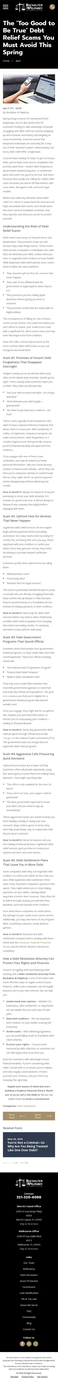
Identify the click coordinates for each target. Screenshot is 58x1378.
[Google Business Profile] (35, 1343)
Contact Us (29, 1329)
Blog (29, 1323)
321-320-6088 (29, 1197)
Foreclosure (29, 1286)
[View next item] (24, 1163)
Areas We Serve (29, 1305)
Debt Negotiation (26, 1105)
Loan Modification (29, 1292)
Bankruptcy (29, 1268)
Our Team (29, 1262)
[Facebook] (22, 1343)
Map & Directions (29, 1223)
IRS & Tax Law (29, 1298)
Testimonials (29, 1317)
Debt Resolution (29, 1274)
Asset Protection (29, 1280)
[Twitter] (29, 1343)
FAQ (29, 1311)
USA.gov (7, 737)
